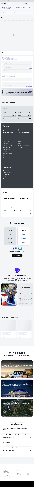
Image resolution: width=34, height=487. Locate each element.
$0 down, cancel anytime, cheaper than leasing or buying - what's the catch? (17, 429)
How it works (25, 3)
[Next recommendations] (32, 317)
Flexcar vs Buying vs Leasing (20, 475)
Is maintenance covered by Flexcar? (17, 447)
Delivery (28, 472)
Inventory (18, 472)
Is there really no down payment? (17, 440)
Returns (28, 474)
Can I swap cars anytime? (17, 445)
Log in (30, 3)
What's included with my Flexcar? (17, 437)
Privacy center (28, 476)
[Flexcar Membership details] (17, 92)
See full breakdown (17, 255)
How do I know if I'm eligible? (17, 450)
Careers (18, 476)
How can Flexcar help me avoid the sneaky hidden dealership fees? (17, 434)
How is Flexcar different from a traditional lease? (17, 432)
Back (2, 17)
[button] (8, 329)
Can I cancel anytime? (17, 442)
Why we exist (19, 474)
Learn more (24, 0)
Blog (18, 473)
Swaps (28, 473)
